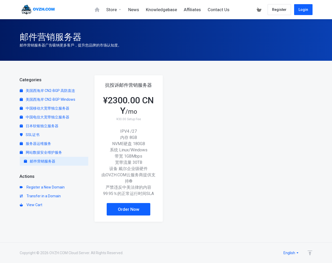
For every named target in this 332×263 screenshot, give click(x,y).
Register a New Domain (42, 187)
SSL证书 (29, 135)
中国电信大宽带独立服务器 (44, 117)
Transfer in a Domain (40, 196)
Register (279, 10)
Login (303, 10)
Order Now (128, 209)
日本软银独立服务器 (39, 126)
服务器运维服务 (35, 143)
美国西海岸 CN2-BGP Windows (47, 99)
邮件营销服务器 (39, 161)
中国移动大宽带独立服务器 (44, 108)
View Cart (31, 205)
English (291, 253)
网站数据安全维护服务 (41, 152)
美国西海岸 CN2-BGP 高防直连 (47, 91)
